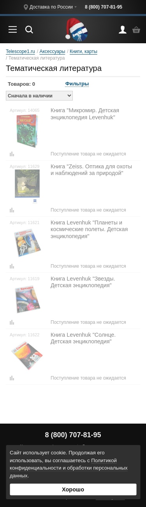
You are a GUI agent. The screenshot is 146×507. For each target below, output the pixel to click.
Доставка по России (51, 7)
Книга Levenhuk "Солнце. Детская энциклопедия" (83, 338)
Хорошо (73, 489)
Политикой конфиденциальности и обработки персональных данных (69, 468)
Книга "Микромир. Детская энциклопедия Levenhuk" (85, 113)
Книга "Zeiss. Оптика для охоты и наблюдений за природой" (91, 169)
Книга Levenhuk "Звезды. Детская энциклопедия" (83, 282)
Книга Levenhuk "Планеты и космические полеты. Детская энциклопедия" (89, 229)
